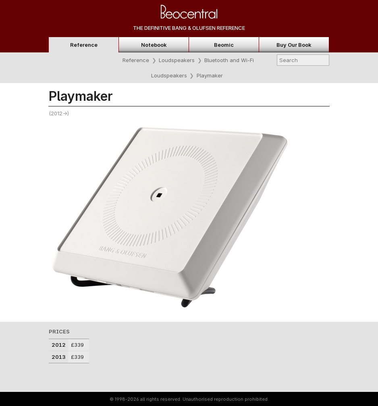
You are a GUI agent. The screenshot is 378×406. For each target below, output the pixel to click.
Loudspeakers (177, 60)
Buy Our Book (294, 45)
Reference (84, 45)
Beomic (224, 45)
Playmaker (210, 75)
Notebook (154, 45)
